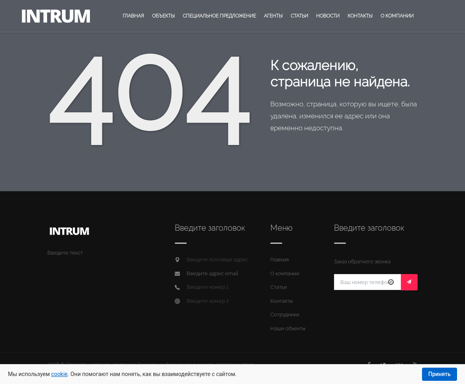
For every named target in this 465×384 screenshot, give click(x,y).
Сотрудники (284, 314)
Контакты (360, 16)
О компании (397, 16)
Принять (439, 374)
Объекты (163, 16)
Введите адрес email (212, 273)
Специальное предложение (219, 16)
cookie (59, 374)
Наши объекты (287, 328)
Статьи (299, 16)
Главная (133, 16)
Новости (328, 16)
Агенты (273, 16)
